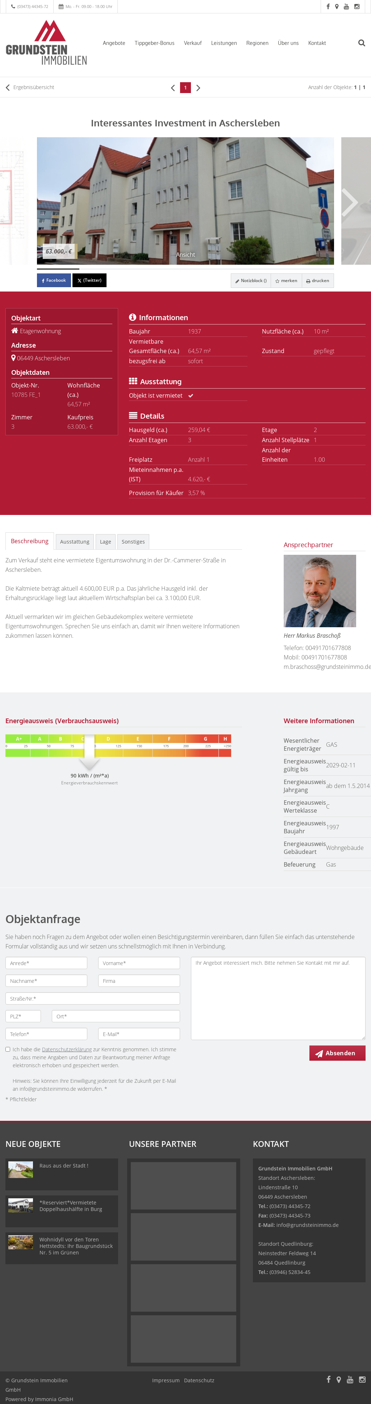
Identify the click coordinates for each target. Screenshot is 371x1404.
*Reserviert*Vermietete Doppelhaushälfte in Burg (70, 1205)
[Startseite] (46, 42)
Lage (105, 541)
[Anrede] (46, 963)
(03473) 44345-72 (32, 6)
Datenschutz (199, 1380)
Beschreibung (30, 541)
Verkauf (193, 43)
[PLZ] (23, 1016)
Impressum (166, 1380)
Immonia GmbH (54, 1399)
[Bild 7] (313, 269)
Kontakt (317, 43)
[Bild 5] (228, 269)
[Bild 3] (143, 269)
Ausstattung (74, 541)
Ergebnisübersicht (29, 87)
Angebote (114, 43)
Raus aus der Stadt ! (63, 1165)
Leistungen (224, 43)
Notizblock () (244, 280)
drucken (316, 280)
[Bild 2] (100, 269)
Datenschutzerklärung (67, 1049)
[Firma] (139, 981)
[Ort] (116, 1016)
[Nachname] (46, 981)
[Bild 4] (185, 269)
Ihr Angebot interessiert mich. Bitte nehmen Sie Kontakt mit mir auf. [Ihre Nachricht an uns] (278, 998)
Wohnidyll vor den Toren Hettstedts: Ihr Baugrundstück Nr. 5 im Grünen (76, 1246)
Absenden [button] (342, 1053)
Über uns (288, 43)
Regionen (257, 43)
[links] (173, 87)
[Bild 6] (270, 269)
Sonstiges (133, 541)
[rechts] (198, 87)
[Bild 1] (58, 269)
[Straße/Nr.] (92, 998)
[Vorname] (139, 963)
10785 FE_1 (26, 395)
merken (283, 280)
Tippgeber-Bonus (155, 43)
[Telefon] (46, 1034)
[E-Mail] (139, 1034)
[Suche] (365, 47)
